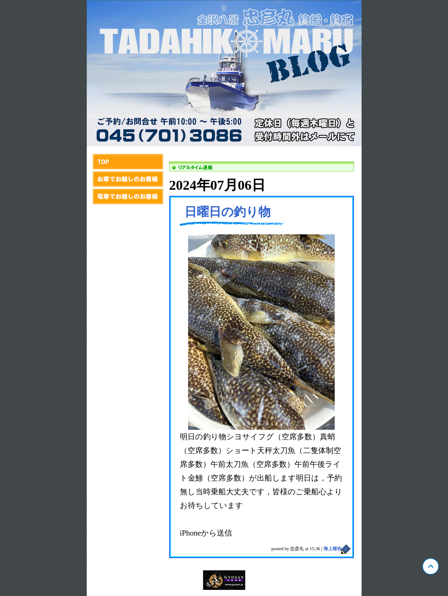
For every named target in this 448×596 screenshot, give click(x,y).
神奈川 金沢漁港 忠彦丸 (224, 73)
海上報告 (332, 548)
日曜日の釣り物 (227, 212)
